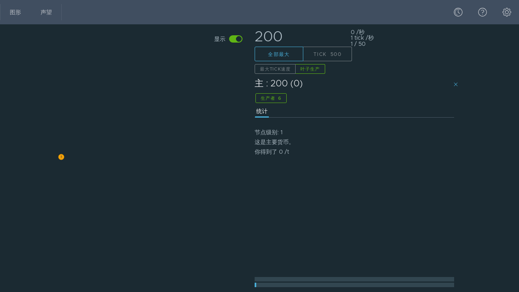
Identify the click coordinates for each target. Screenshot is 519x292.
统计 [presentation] (262, 111)
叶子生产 (310, 69)
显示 (219, 39)
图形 (15, 12)
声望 (46, 12)
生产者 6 (271, 98)
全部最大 (279, 54)
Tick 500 (327, 54)
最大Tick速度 (275, 69)
